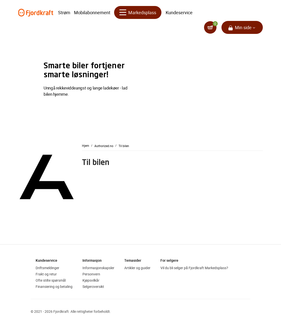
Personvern (91, 274)
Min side (243, 27)
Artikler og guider (137, 267)
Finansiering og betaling (54, 286)
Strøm (64, 12)
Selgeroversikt (93, 286)
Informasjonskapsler (98, 267)
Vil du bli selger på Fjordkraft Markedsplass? (194, 267)
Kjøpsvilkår (90, 280)
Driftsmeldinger (47, 267)
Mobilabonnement (92, 12)
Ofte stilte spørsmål (51, 280)
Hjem (85, 146)
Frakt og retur (46, 274)
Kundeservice (179, 12)
